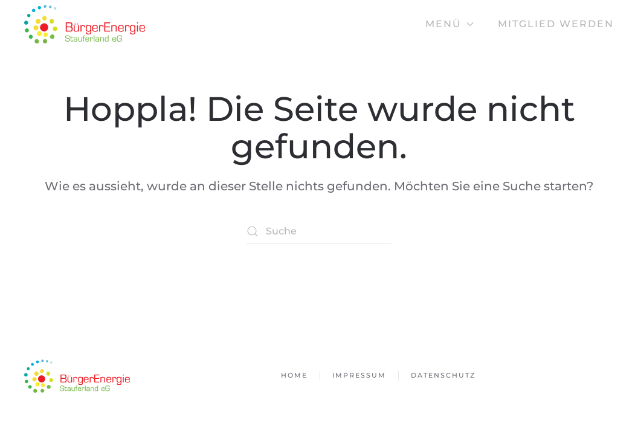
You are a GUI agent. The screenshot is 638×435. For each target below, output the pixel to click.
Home (294, 375)
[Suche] (319, 231)
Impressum (359, 375)
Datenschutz (443, 375)
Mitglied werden (556, 24)
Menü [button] (449, 24)
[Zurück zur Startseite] (84, 24)
